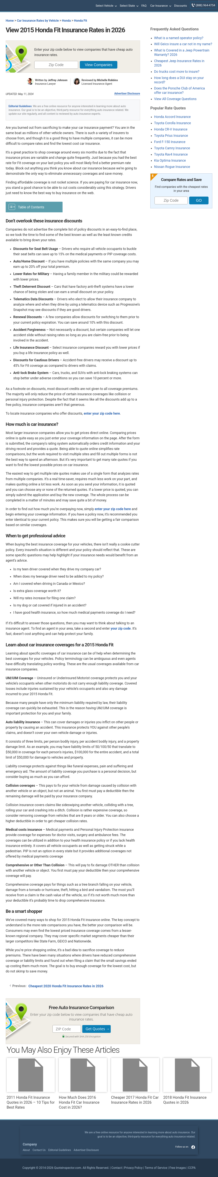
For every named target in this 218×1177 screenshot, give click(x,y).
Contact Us (39, 1150)
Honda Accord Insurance (172, 117)
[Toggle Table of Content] (34, 207)
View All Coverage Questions (175, 99)
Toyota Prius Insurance (171, 136)
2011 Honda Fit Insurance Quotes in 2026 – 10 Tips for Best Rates (31, 1084)
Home (10, 20)
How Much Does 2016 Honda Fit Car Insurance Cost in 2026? (83, 1084)
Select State (129, 5)
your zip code (121, 628)
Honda (66, 20)
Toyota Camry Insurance (172, 148)
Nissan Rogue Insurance (172, 167)
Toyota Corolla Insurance (172, 123)
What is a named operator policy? (178, 38)
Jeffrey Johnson (57, 80)
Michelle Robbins (107, 80)
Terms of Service (156, 1168)
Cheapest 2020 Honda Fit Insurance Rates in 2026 (66, 986)
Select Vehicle (106, 5)
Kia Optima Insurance (170, 160)
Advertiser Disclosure (127, 93)
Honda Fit (80, 20)
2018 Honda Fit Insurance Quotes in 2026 (187, 1081)
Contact (116, 1168)
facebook (193, 1147)
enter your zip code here (102, 413)
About (26, 1150)
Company (30, 1144)
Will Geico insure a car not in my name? (183, 44)
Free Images (177, 1168)
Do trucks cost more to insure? (176, 72)
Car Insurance (160, 5)
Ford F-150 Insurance (169, 142)
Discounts (180, 5)
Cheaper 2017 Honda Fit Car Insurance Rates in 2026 (135, 1081)
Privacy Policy (133, 1168)
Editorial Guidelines (20, 106)
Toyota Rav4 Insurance (171, 154)
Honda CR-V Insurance (170, 129)
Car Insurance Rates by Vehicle (38, 20)
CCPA (192, 1168)
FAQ (144, 5)
